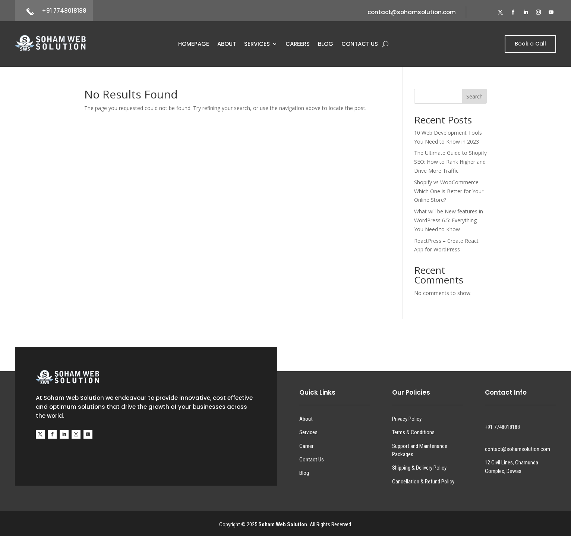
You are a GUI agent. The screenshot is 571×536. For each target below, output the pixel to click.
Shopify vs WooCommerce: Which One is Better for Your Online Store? (448, 191)
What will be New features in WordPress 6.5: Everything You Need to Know (448, 220)
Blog (325, 44)
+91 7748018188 (64, 11)
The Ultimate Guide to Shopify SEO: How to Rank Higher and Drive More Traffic (450, 161)
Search (474, 96)
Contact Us (359, 44)
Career (306, 446)
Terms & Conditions (413, 432)
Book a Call (530, 43)
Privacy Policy (407, 419)
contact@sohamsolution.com (411, 12)
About (226, 44)
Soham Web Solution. (283, 524)
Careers (298, 44)
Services (257, 44)
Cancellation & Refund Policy (423, 481)
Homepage (193, 44)
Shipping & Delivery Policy (419, 467)
